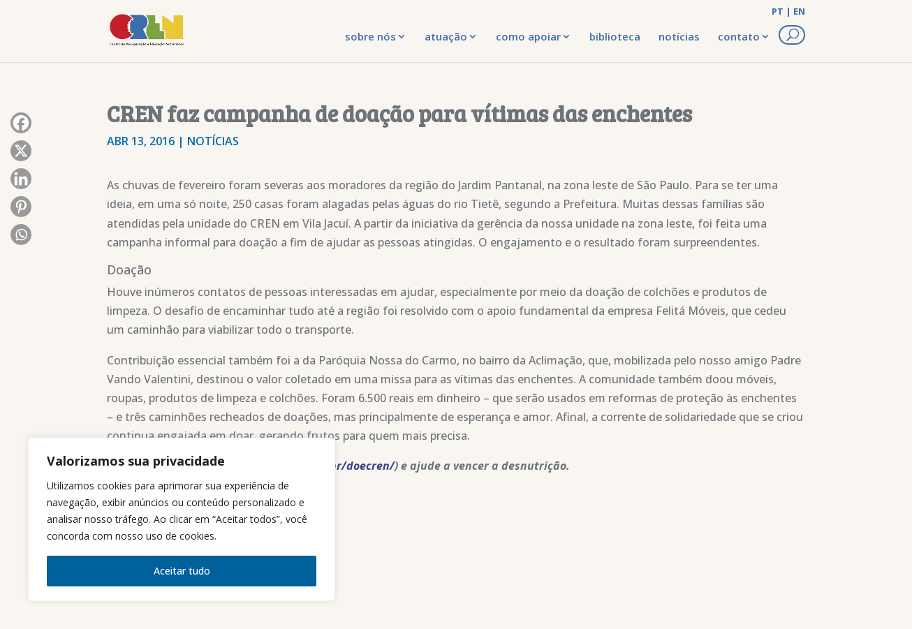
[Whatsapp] (20, 238)
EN (799, 11)
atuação (446, 36)
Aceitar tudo (182, 570)
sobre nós (370, 36)
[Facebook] (20, 126)
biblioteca (614, 36)
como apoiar (528, 36)
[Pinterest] (20, 210)
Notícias (213, 141)
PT (778, 11)
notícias (679, 36)
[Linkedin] (20, 182)
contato (739, 36)
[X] (20, 154)
